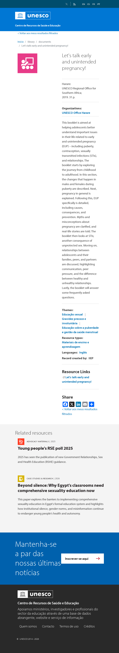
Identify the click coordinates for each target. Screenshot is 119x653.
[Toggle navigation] (98, 24)
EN (83, 4)
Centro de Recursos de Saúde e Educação (48, 603)
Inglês (83, 352)
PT (98, 4)
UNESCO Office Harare (76, 113)
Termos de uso (69, 626)
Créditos (89, 626)
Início (21, 41)
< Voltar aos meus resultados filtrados (38, 33)
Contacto (48, 626)
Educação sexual (72, 314)
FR (93, 4)
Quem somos (28, 626)
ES (88, 4)
